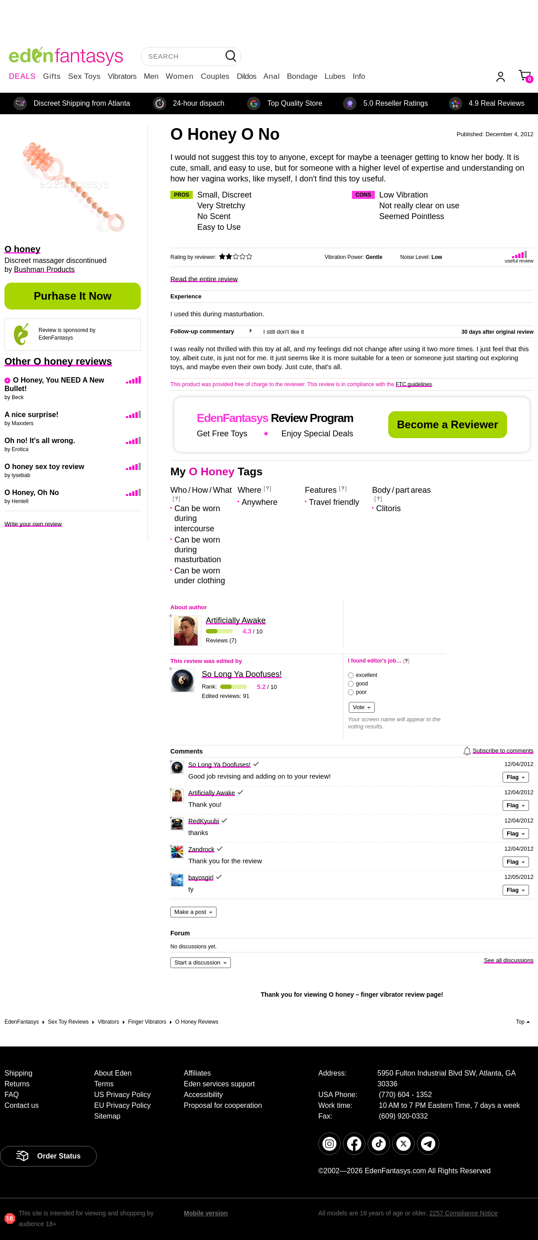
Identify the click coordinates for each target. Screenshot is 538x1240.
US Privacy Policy (122, 1094)
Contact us (21, 1105)
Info (358, 76)
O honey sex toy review (44, 466)
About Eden (113, 1073)
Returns (17, 1084)
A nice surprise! (31, 414)
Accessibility (203, 1094)
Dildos (246, 76)
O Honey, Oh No (31, 492)
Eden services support (219, 1084)
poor (361, 692)
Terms (104, 1084)
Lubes (335, 76)
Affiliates (197, 1073)
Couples (215, 76)
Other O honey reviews (58, 361)
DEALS (22, 76)
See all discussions (509, 960)
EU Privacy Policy (122, 1105)
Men (151, 76)
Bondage (302, 76)
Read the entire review (204, 279)
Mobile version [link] (206, 1213)
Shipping (18, 1073)
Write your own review (33, 524)
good (362, 683)
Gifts (52, 76)
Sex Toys (84, 76)
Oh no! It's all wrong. (39, 440)
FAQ (11, 1094)
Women (180, 76)
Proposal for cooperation (223, 1105)
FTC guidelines (414, 384)
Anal (272, 76)
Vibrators (122, 76)
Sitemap (107, 1116)
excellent (366, 675)
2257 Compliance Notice (463, 1213)
